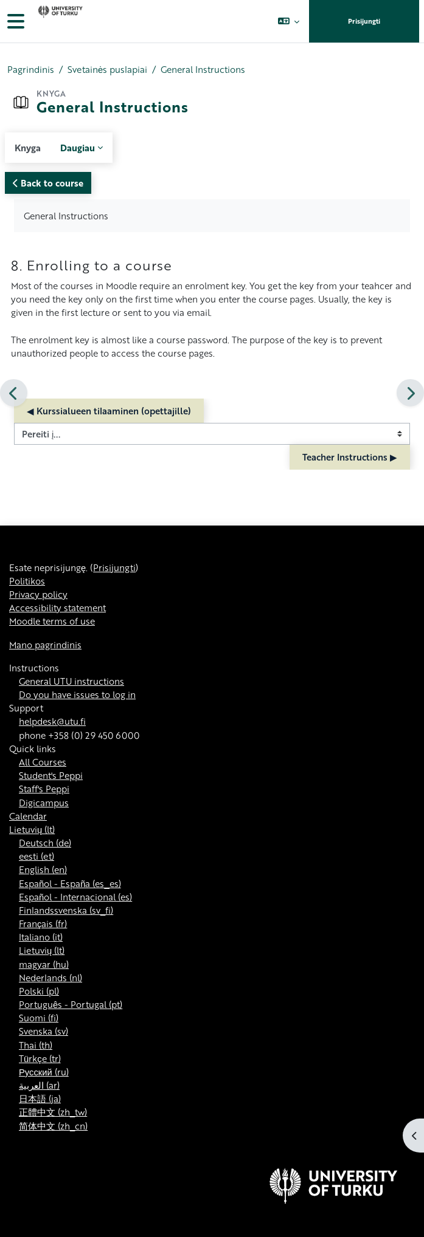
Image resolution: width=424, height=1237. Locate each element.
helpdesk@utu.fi (52, 721)
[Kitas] (410, 392)
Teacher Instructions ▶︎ (349, 457)
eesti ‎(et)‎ (36, 856)
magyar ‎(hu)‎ (44, 964)
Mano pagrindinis (45, 644)
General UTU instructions (71, 681)
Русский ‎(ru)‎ (44, 1071)
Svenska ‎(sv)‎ (43, 1031)
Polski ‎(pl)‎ (39, 991)
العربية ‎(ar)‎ (39, 1085)
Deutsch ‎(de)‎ (45, 842)
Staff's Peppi (44, 788)
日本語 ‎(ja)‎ (40, 1098)
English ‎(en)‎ (43, 869)
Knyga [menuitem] (28, 147)
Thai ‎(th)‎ (35, 1045)
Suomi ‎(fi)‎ (38, 1017)
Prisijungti (364, 21)
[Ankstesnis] (13, 392)
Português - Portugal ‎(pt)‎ (70, 1004)
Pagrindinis (30, 69)
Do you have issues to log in (77, 694)
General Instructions (203, 69)
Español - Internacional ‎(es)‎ (75, 896)
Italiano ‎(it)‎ (41, 937)
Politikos (27, 581)
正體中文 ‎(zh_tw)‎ (53, 1112)
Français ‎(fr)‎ (43, 923)
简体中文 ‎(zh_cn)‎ (53, 1125)
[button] (288, 21)
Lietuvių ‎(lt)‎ (32, 829)
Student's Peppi (51, 775)
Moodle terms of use (52, 621)
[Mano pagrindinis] (59, 21)
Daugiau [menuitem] (77, 147)
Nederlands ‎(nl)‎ (50, 977)
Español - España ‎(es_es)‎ (70, 883)
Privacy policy (38, 594)
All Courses (42, 762)
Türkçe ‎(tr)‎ (40, 1058)
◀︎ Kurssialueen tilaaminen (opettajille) (109, 410)
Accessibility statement (57, 607)
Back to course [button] (48, 183)
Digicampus (44, 802)
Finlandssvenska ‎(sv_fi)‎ (66, 910)
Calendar (28, 816)
